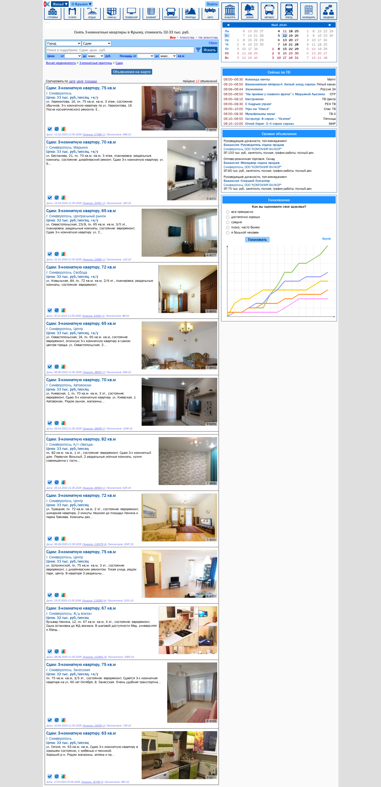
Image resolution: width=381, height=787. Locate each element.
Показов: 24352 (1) (93, 316)
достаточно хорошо (245, 217)
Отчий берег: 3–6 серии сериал (259, 124)
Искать (210, 49)
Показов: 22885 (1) (94, 259)
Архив (326, 238)
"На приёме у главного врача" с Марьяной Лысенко (274, 94)
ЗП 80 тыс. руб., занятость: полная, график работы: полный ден (280, 169)
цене (80, 81)
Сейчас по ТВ (279, 72)
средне (236, 222)
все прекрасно (242, 212)
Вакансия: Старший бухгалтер (247, 181)
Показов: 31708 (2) (92, 782)
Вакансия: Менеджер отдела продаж (252, 163)
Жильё (60, 4)
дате (72, 81)
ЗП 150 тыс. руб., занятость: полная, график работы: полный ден (280, 151)
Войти (212, 4)
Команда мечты (247, 79)
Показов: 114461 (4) (95, 657)
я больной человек (245, 232)
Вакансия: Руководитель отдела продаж (254, 145)
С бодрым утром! (247, 104)
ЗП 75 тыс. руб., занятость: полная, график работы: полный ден (280, 186)
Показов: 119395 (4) (94, 600)
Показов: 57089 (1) (94, 134)
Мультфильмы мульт (249, 114)
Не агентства (208, 37)
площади (91, 81)
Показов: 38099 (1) (94, 428)
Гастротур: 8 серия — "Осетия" (257, 119)
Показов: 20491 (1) (94, 203)
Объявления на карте (131, 71)
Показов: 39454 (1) (94, 488)
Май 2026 (279, 25)
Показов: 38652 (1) (94, 372)
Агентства (187, 37)
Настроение (244, 99)
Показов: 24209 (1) (94, 725)
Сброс (213, 43)
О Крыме (82, 4)
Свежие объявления (279, 133)
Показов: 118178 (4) (94, 544)
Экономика (243, 89)
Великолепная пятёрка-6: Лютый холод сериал (269, 84)
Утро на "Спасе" (246, 109)
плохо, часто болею (245, 227)
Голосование (279, 200)
